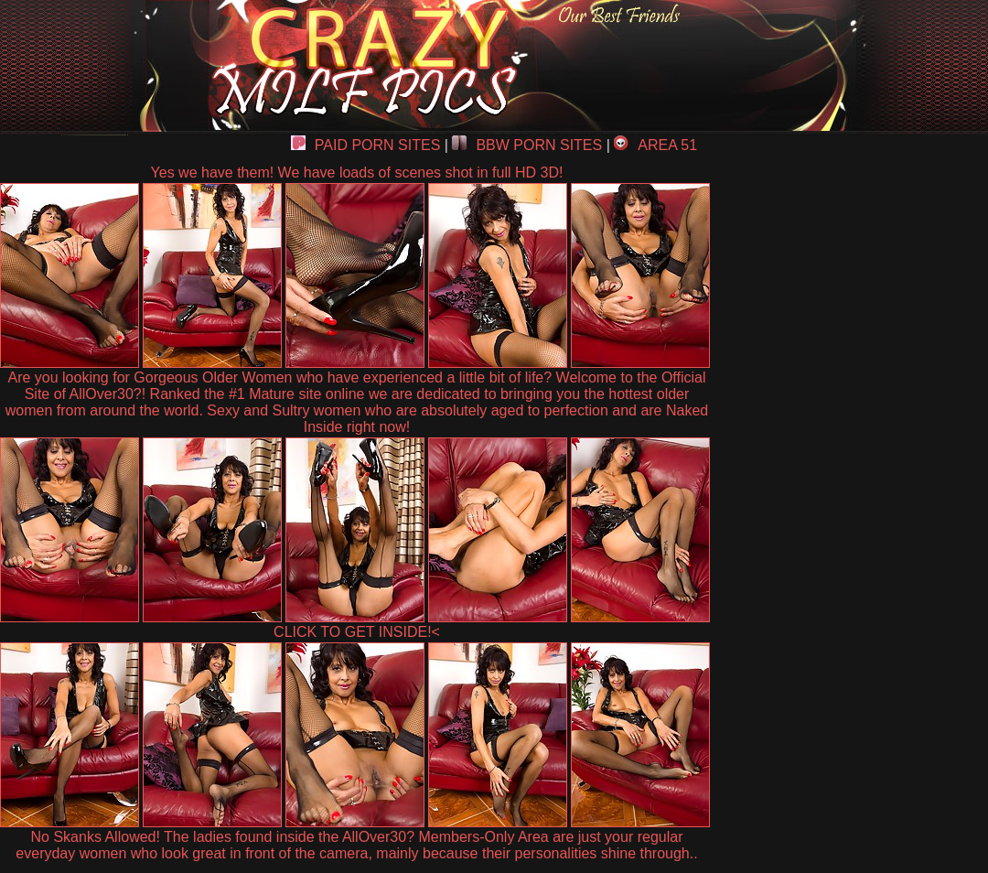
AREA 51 (655, 145)
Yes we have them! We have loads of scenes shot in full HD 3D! (357, 172)
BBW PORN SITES (527, 145)
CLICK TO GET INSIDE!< (357, 632)
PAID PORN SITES (366, 145)
